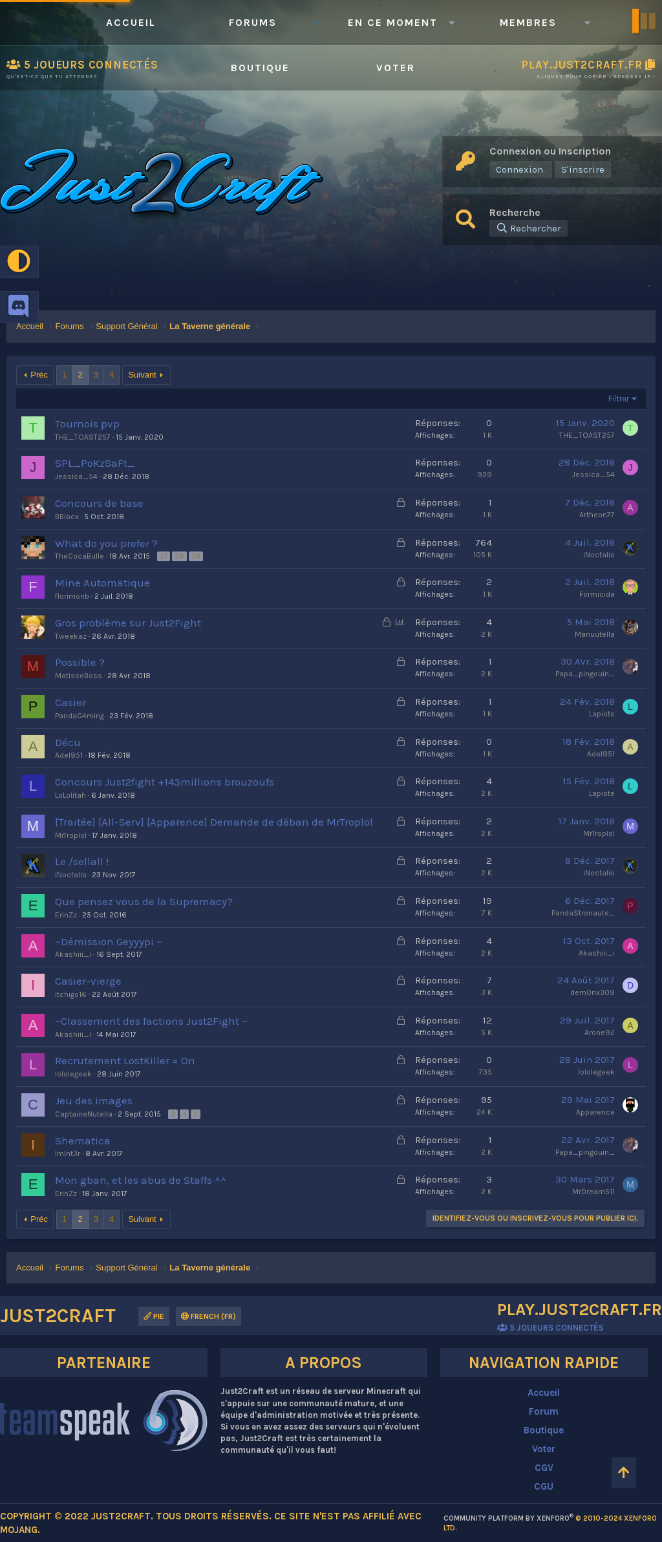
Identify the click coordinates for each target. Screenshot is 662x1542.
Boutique (260, 67)
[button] (315, 22)
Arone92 (599, 1032)
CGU (543, 1486)
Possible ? (80, 662)
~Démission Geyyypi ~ (108, 941)
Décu (68, 742)
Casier (70, 702)
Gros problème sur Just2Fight (128, 622)
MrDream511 (593, 1191)
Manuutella (595, 634)
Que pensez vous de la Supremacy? (144, 901)
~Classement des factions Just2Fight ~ (151, 1020)
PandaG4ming (79, 715)
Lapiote (602, 713)
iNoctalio (599, 554)
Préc (39, 375)
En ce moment (393, 22)
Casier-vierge (88, 980)
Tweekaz (71, 636)
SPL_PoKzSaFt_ (95, 462)
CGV (544, 1467)
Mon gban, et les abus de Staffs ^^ (140, 1179)
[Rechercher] (528, 228)
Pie (154, 1316)
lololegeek (73, 1073)
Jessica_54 (76, 476)
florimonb (72, 596)
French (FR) (208, 1316)
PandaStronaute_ (583, 912)
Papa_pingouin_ (585, 673)
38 (179, 556)
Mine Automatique (102, 582)
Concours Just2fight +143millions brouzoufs (164, 781)
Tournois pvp (87, 423)
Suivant (142, 375)
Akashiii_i (73, 954)
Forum (544, 1411)
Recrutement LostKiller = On (125, 1060)
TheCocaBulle (79, 556)
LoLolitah (70, 795)
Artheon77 (597, 514)
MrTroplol (71, 835)
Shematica (83, 1140)
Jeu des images (94, 1100)
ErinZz (66, 914)
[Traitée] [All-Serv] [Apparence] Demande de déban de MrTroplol (214, 821)
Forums (253, 22)
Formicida (597, 594)
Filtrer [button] (618, 398)
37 (163, 556)
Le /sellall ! (82, 861)
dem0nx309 (592, 992)
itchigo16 (71, 994)
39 (195, 556)
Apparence (595, 1112)
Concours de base (99, 503)
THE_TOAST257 (83, 437)
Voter (395, 67)
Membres (528, 22)
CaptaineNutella (83, 1114)
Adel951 (69, 755)
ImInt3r (67, 1153)
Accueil (131, 22)
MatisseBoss (78, 675)
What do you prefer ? (106, 543)
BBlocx (67, 516)
